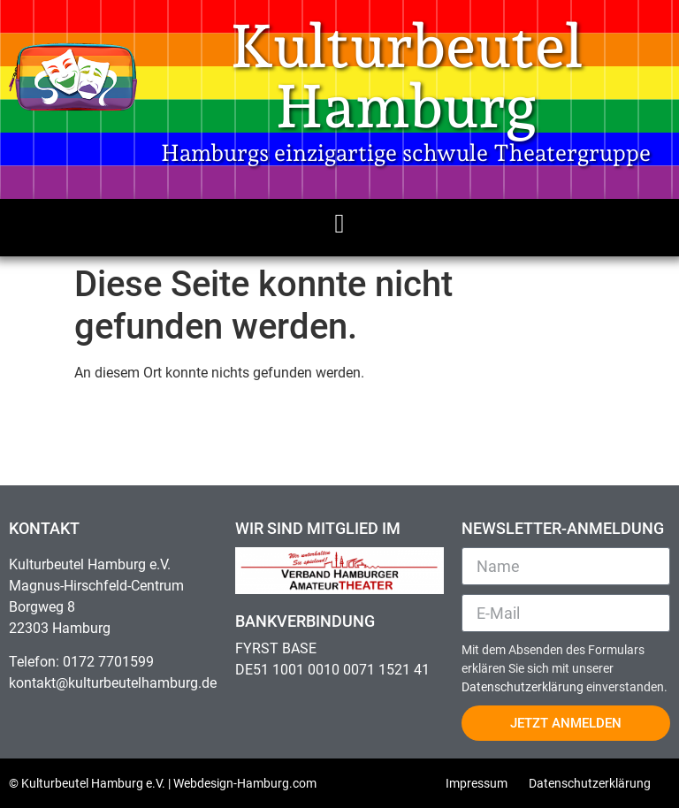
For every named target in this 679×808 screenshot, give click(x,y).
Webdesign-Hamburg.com (245, 783)
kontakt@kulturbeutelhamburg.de (113, 683)
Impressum (476, 783)
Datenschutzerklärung (524, 687)
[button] (339, 223)
